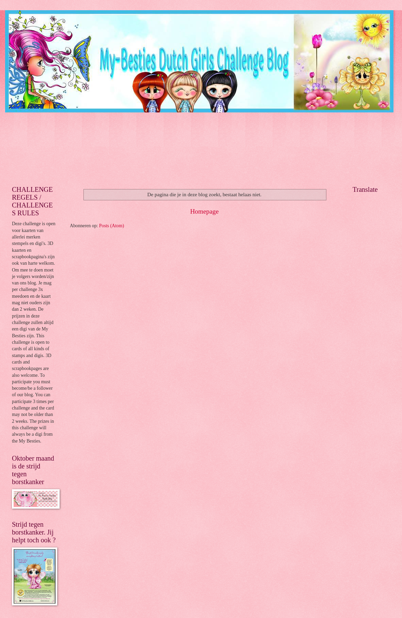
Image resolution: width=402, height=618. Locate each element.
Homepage (204, 211)
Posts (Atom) (111, 225)
